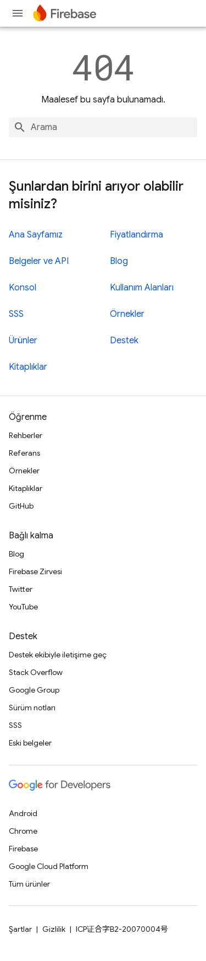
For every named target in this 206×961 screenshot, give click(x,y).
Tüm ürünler (29, 884)
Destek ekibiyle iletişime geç (58, 655)
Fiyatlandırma (136, 234)
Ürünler (23, 340)
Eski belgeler (30, 743)
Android (23, 813)
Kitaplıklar (28, 366)
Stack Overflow (36, 672)
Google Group (34, 690)
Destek (124, 340)
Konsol (22, 287)
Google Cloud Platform (48, 866)
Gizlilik (53, 929)
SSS (16, 314)
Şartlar (20, 929)
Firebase (23, 849)
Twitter (20, 589)
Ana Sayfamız (36, 234)
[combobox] (103, 127)
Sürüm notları (32, 707)
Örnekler (127, 314)
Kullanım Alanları (142, 287)
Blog (119, 261)
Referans (24, 453)
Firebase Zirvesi (35, 571)
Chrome (23, 831)
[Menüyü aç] (18, 13)
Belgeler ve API (39, 261)
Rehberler (25, 435)
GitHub (21, 506)
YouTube (23, 607)
